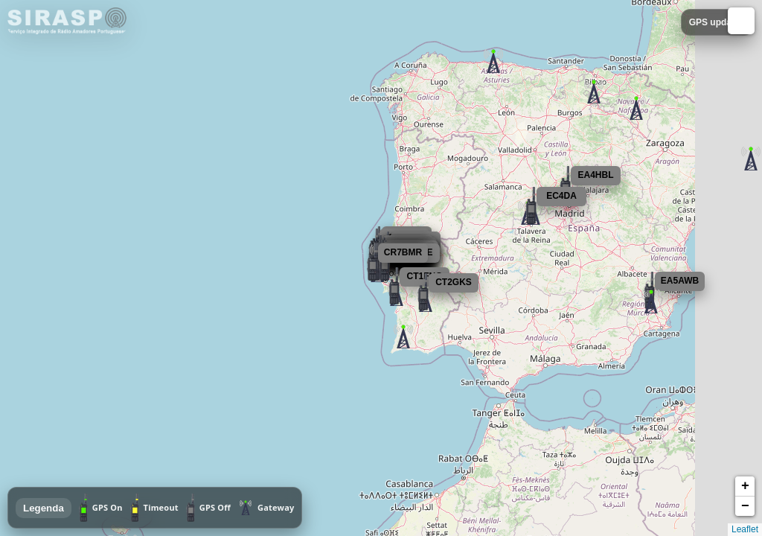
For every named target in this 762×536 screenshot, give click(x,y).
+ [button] (745, 486)
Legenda (43, 508)
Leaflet (744, 529)
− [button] (745, 506)
